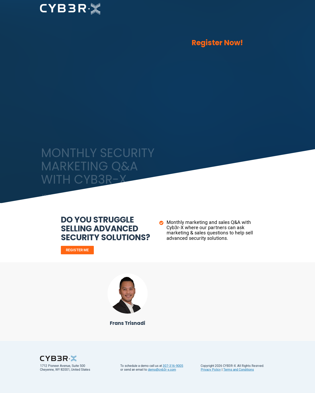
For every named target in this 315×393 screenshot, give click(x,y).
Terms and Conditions (238, 369)
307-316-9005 (173, 366)
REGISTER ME (77, 250)
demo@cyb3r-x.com (162, 369)
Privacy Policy (211, 369)
